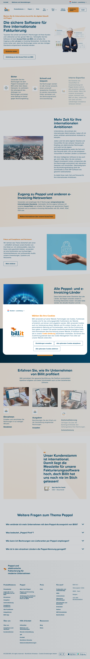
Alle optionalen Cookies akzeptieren (69, 343)
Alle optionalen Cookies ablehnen (47, 349)
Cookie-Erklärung (48, 333)
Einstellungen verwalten (44, 343)
